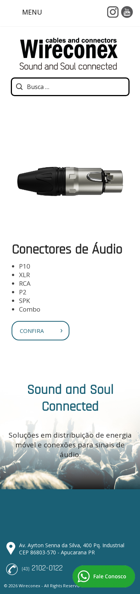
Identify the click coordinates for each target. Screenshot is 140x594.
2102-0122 (47, 568)
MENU (24, 12)
